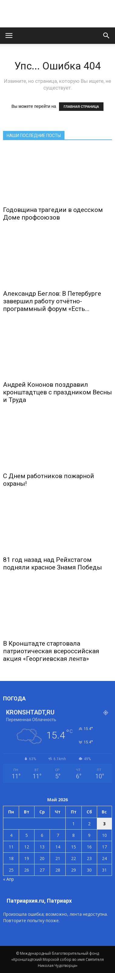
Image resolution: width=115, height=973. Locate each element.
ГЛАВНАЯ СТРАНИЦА (81, 106)
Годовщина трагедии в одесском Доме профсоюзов (53, 213)
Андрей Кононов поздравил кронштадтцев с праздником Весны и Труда (57, 392)
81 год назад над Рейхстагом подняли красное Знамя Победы (52, 563)
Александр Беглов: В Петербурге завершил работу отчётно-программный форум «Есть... (52, 301)
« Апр (8, 879)
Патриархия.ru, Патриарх (39, 900)
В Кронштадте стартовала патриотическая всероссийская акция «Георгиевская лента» (51, 651)
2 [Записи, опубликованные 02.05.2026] (89, 824)
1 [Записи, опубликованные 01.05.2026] (73, 824)
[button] (106, 35)
